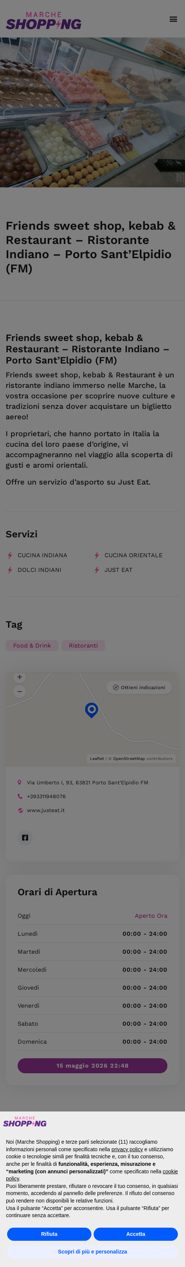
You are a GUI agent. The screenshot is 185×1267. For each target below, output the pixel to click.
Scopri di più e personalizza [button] (92, 1252)
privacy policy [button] (127, 1149)
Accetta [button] (135, 1234)
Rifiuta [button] (49, 1234)
